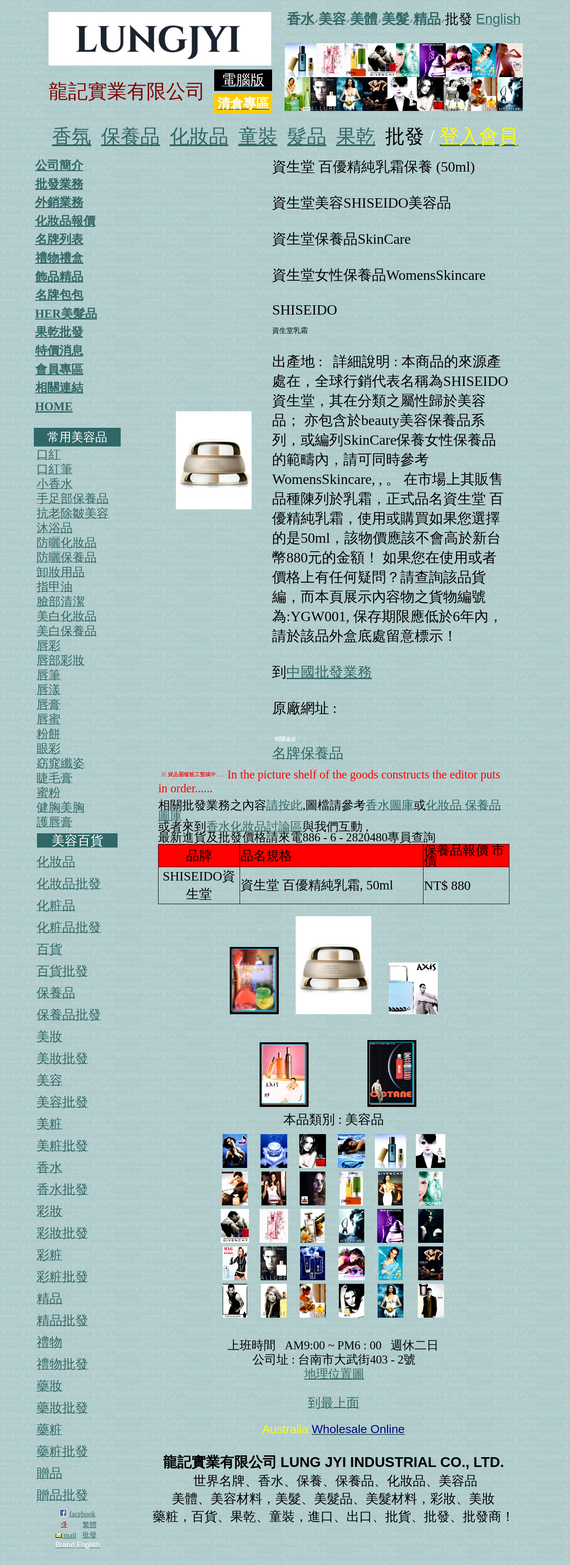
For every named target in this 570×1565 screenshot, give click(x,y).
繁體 (89, 1524)
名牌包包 (59, 295)
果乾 (355, 136)
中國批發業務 (329, 672)
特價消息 (59, 350)
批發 (89, 1535)
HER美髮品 (66, 313)
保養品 (130, 136)
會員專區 (59, 369)
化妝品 (199, 136)
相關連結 (59, 387)
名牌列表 (59, 239)
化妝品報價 (65, 221)
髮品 (306, 136)
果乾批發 (59, 332)
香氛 (71, 136)
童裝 (257, 136)
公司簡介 (59, 165)
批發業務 (59, 184)
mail (66, 1535)
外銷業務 (59, 202)
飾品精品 (59, 276)
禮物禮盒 (59, 258)
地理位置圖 (334, 1374)
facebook (82, 1514)
